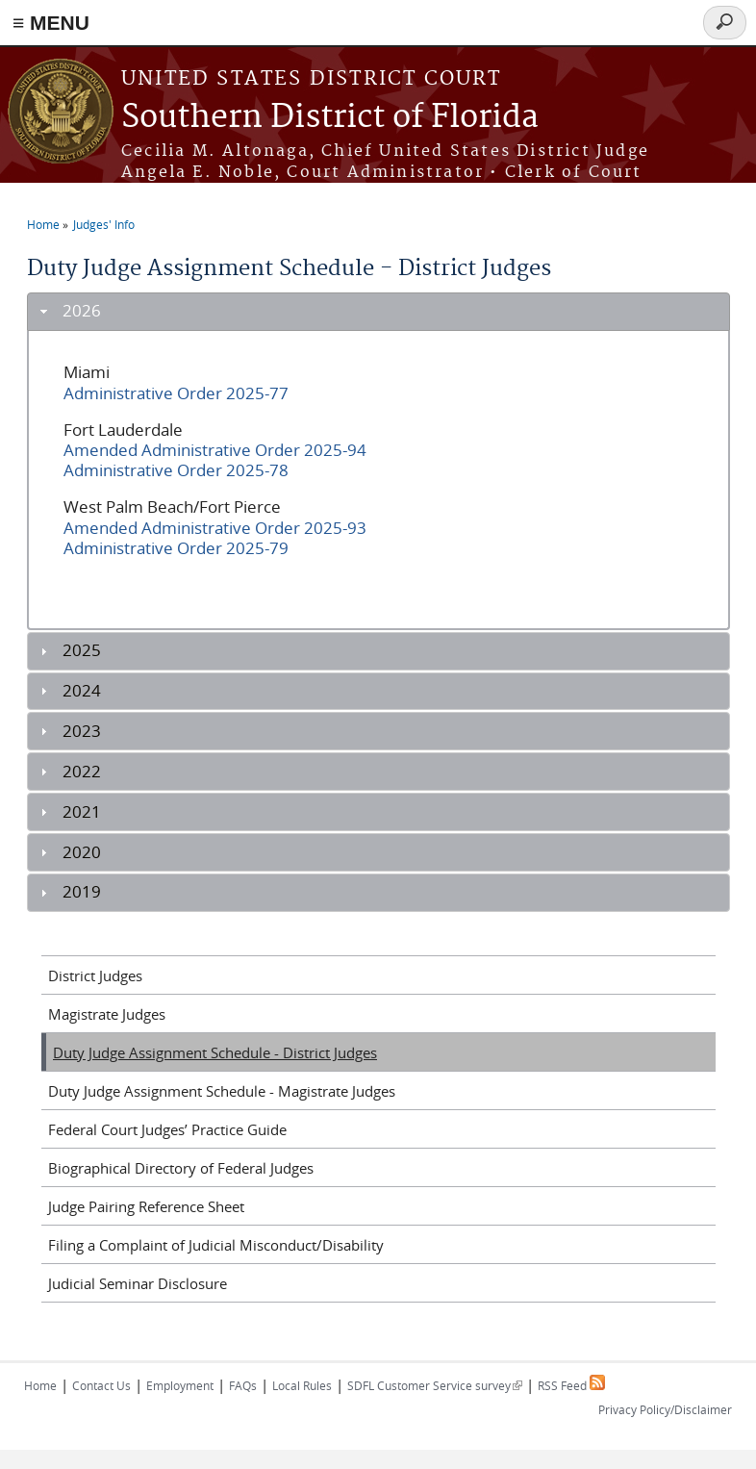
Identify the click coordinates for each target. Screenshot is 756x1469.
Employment (180, 1385)
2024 (82, 690)
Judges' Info (104, 224)
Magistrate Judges (106, 1014)
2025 (82, 650)
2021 (82, 812)
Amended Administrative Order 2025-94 (214, 450)
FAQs (243, 1385)
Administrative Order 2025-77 (176, 393)
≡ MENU (51, 23)
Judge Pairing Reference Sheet (146, 1206)
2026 (82, 310)
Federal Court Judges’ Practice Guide (167, 1129)
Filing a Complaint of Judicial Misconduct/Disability (216, 1244)
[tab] (378, 311)
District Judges (95, 975)
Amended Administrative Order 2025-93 (214, 528)
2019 (82, 891)
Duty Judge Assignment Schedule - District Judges (215, 1052)
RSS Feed (571, 1385)
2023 (82, 731)
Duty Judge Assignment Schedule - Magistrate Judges (221, 1091)
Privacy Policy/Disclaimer (665, 1409)
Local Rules (302, 1385)
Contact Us (101, 1385)
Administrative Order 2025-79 (176, 548)
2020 (82, 852)
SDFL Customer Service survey (434, 1385)
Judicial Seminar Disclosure (137, 1283)
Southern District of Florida (330, 118)
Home (43, 224)
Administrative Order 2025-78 (176, 470)
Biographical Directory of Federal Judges (181, 1168)
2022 (82, 771)
